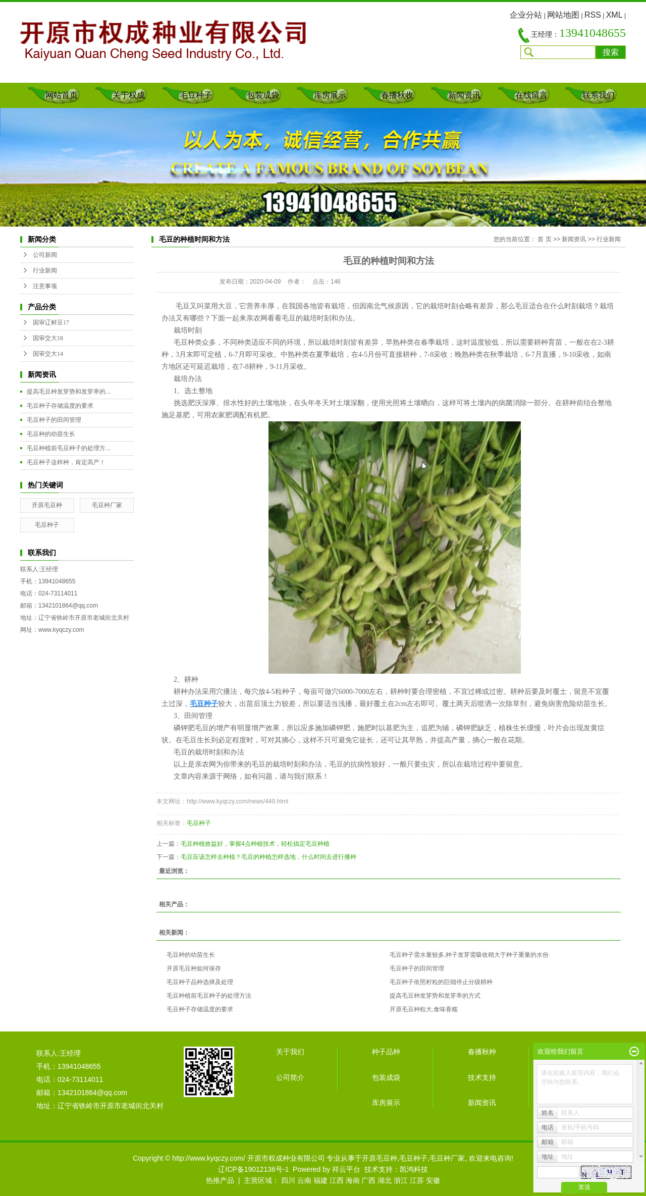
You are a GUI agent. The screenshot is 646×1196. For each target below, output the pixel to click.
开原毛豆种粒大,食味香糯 (424, 1009)
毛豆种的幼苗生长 (51, 434)
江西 (337, 1180)
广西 (368, 1180)
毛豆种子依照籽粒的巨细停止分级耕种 (441, 982)
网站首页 (61, 95)
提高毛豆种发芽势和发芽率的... (69, 391)
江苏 (417, 1180)
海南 (353, 1180)
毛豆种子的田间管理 (54, 419)
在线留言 (531, 95)
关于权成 (129, 95)
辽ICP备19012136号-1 (253, 1169)
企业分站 (526, 15)
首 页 (544, 239)
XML (614, 15)
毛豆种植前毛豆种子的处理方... (69, 448)
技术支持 (482, 1077)
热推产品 (220, 1180)
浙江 (401, 1180)
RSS (592, 15)
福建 (320, 1180)
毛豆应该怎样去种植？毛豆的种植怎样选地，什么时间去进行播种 (268, 856)
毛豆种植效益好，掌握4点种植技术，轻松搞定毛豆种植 (255, 843)
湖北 (385, 1180)
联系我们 (598, 95)
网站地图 (563, 15)
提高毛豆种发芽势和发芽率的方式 (435, 995)
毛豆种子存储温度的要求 (60, 405)
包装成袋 (263, 95)
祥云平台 (346, 1169)
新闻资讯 (464, 95)
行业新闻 (45, 270)
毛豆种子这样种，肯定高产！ (66, 462)
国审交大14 (48, 353)
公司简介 (290, 1077)
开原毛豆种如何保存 (194, 968)
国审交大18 (48, 338)
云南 (304, 1180)
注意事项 (45, 286)
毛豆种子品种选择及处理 (200, 982)
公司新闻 (45, 254)
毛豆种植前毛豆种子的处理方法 (209, 995)
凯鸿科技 (414, 1169)
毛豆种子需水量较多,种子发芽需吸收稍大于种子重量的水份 (469, 954)
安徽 (433, 1180)
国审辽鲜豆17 (51, 322)
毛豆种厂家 (107, 505)
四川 (288, 1180)
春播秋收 (397, 95)
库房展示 (330, 95)
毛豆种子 (196, 95)
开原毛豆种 (47, 505)
